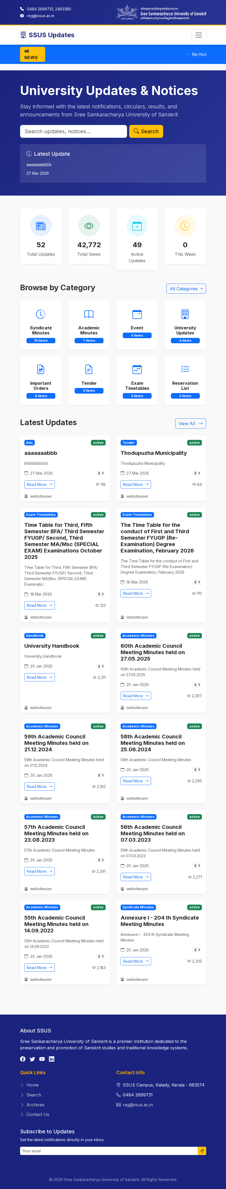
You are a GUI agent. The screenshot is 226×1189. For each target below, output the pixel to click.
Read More (39, 484)
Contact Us (34, 1114)
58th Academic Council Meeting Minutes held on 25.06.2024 (153, 743)
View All (191, 423)
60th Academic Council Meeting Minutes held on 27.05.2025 (153, 652)
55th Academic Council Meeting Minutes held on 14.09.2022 (56, 924)
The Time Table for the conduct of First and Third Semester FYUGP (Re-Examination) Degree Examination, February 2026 (157, 538)
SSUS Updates (47, 35)
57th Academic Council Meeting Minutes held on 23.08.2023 (56, 833)
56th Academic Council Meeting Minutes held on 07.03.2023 (153, 833)
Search (146, 131)
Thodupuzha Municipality (154, 453)
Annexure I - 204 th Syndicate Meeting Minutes (160, 920)
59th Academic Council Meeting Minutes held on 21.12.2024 (56, 743)
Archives (32, 1104)
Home (29, 1085)
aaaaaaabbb (40, 453)
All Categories (184, 288)
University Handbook (51, 646)
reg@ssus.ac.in (40, 15)
